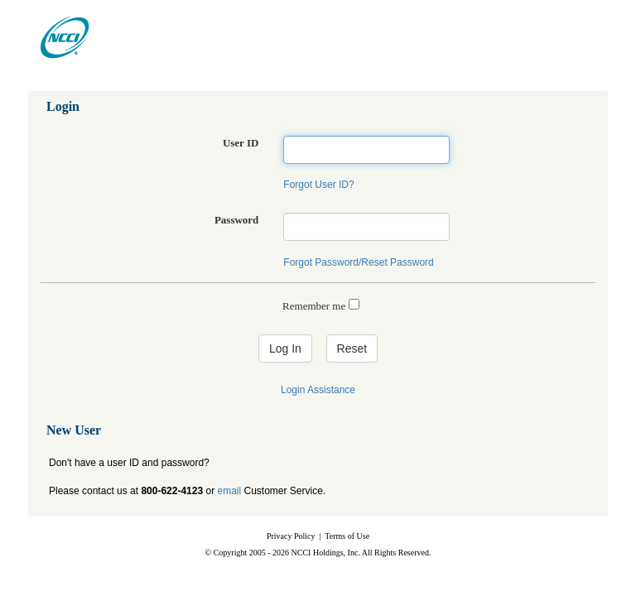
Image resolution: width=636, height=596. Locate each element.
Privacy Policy (291, 536)
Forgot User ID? (318, 184)
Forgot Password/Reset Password (358, 262)
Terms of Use (347, 536)
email (229, 491)
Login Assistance (318, 390)
